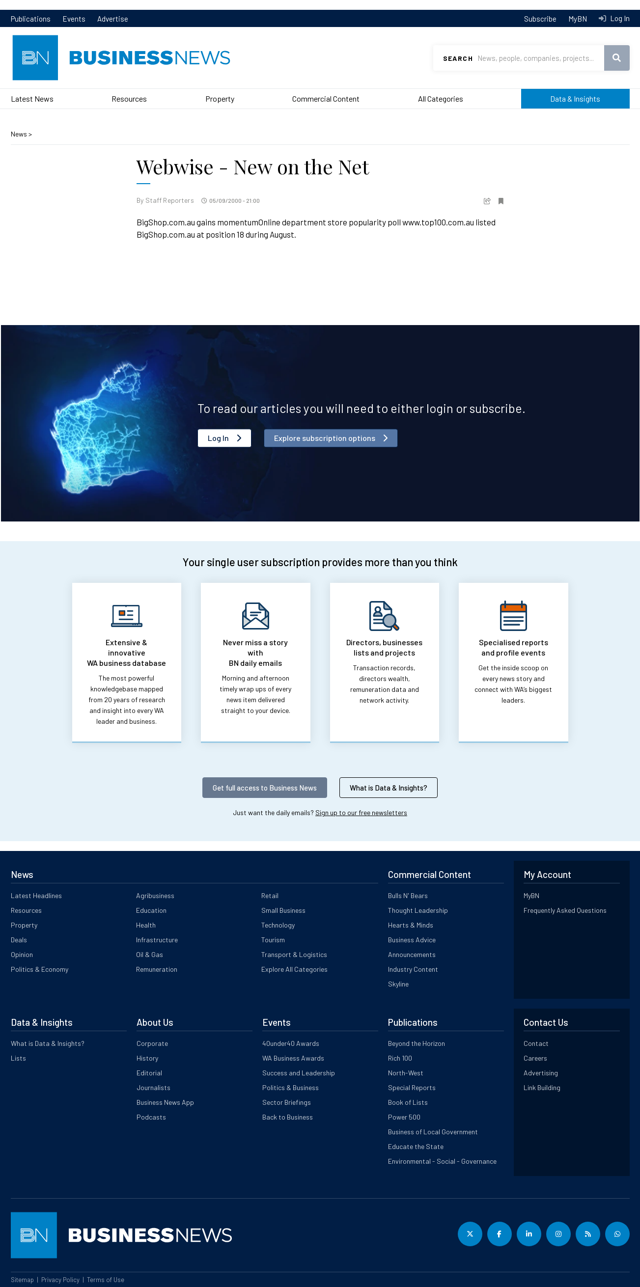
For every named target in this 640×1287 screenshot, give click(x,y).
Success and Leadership (298, 1072)
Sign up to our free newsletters (361, 812)
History (147, 1058)
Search (458, 58)
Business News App (165, 1102)
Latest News (32, 98)
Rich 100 (400, 1058)
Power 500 (404, 1117)
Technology (278, 925)
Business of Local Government (433, 1131)
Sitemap (22, 1280)
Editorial (149, 1072)
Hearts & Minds (410, 925)
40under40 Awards (290, 1043)
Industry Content (413, 969)
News (19, 134)
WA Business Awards (293, 1058)
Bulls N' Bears (408, 895)
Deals (19, 939)
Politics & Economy (39, 969)
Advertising (541, 1072)
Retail (269, 895)
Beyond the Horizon (416, 1043)
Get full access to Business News (265, 787)
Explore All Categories (294, 969)
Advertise (112, 18)
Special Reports (412, 1087)
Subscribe (540, 18)
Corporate (152, 1043)
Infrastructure (157, 939)
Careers (535, 1058)
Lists (18, 1058)
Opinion (22, 954)
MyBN (577, 18)
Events (73, 18)
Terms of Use (105, 1280)
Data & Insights (575, 98)
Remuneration (156, 969)
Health (146, 925)
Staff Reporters (169, 200)
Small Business (283, 910)
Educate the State (416, 1146)
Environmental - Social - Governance (442, 1161)
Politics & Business (290, 1087)
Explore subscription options (324, 437)
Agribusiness (155, 895)
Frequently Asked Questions (565, 910)
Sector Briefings (286, 1102)
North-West (405, 1072)
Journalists (153, 1087)
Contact (536, 1043)
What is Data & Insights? (388, 787)
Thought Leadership (418, 910)
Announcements (412, 954)
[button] (487, 200)
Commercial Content (326, 98)
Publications (31, 18)
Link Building (542, 1087)
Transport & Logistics (294, 954)
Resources (129, 98)
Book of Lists (408, 1102)
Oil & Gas (149, 954)
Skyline (398, 984)
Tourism (273, 939)
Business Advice (412, 939)
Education (151, 910)
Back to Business (287, 1117)
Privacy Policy (60, 1280)
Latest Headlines (36, 895)
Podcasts (151, 1117)
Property (219, 98)
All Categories (440, 98)
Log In (619, 18)
